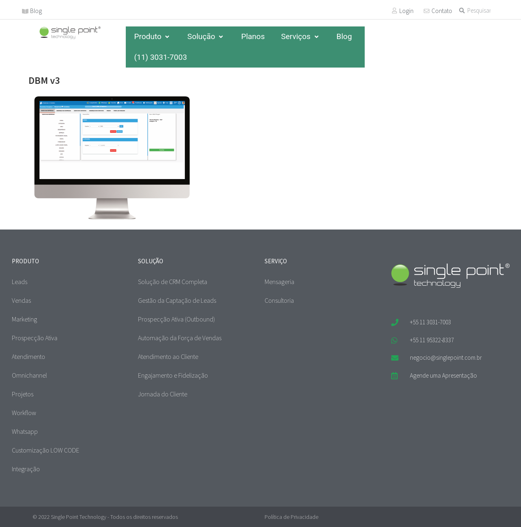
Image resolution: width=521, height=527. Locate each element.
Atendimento (28, 356)
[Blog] (25, 11)
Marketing (24, 319)
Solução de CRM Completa (172, 282)
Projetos (22, 394)
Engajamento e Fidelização (173, 375)
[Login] (394, 10)
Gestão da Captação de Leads (177, 300)
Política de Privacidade (291, 516)
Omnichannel (29, 375)
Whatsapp (25, 431)
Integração (26, 469)
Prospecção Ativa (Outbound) (176, 319)
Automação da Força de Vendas (179, 338)
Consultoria (279, 300)
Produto (152, 36)
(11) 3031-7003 (160, 57)
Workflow (24, 413)
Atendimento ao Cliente (168, 356)
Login (406, 11)
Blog (36, 11)
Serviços (300, 36)
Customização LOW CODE (45, 450)
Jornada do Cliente (162, 394)
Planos (253, 36)
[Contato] (426, 11)
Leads (19, 282)
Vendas (21, 300)
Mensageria (279, 282)
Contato (441, 11)
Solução (206, 36)
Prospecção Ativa (34, 338)
